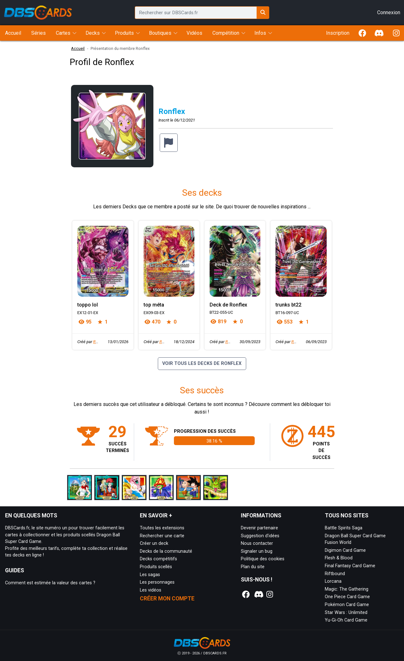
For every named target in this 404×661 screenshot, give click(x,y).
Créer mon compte (167, 598)
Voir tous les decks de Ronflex (201, 363)
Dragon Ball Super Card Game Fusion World (355, 539)
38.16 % (214, 441)
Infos (260, 33)
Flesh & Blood (339, 558)
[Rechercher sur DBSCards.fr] (263, 12)
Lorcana (333, 581)
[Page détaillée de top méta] (169, 261)
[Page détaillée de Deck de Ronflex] (235, 261)
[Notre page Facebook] (246, 594)
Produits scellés (156, 566)
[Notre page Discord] (257, 594)
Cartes (63, 33)
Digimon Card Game (345, 550)
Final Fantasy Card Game (350, 566)
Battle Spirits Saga (343, 528)
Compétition (225, 33)
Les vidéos (150, 590)
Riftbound (335, 573)
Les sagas (150, 574)
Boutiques (160, 33)
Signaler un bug (256, 551)
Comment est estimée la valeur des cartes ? (50, 583)
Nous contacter (257, 543)
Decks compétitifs (158, 559)
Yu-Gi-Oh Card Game (346, 620)
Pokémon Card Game (347, 604)
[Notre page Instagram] (269, 594)
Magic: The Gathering (346, 589)
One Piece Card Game (347, 596)
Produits (124, 33)
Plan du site (252, 566)
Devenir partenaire (259, 528)
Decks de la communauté (166, 551)
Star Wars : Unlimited (346, 612)
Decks (93, 33)
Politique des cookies (262, 559)
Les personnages (157, 582)
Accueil (78, 48)
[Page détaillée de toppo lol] (102, 261)
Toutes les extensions (162, 528)
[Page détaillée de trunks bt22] (301, 261)
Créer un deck (154, 543)
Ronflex (99, 341)
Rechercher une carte (162, 536)
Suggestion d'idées (260, 536)
